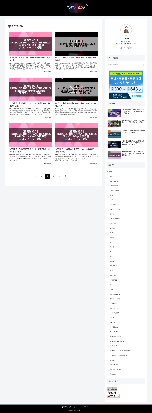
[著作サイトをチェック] (121, 47)
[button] (143, 64)
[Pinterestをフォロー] (130, 47)
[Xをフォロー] (124, 47)
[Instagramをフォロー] (127, 47)
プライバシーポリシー (82, 407)
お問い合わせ (67, 407)
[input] (126, 65)
